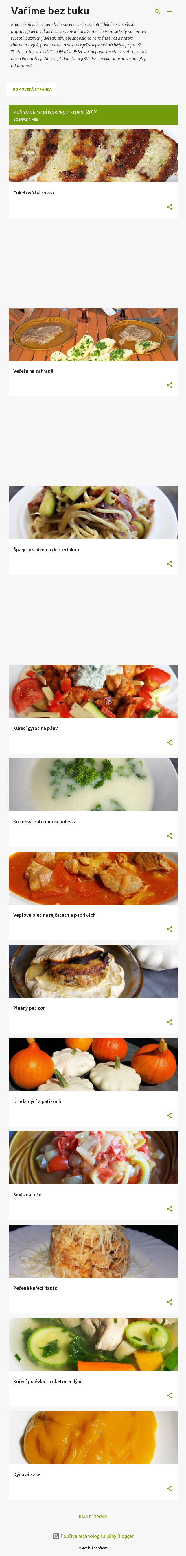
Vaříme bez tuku (50, 10)
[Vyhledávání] (157, 11)
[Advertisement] (93, 262)
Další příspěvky (93, 1517)
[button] (169, 207)
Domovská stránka (32, 89)
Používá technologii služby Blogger (93, 1536)
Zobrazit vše (25, 119)
